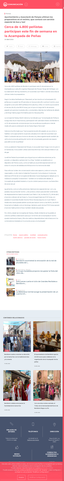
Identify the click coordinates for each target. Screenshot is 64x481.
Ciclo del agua (20, 259)
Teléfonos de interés (33, 440)
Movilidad (33, 235)
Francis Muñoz (42, 237)
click (15, 440)
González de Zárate (30, 237)
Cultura (19, 280)
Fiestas (8, 13)
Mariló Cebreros (17, 237)
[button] (9, 46)
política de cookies (47, 468)
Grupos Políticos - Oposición (23, 269)
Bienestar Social (21, 290)
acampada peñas (43, 235)
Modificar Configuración (37, 477)
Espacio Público (23, 235)
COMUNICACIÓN (16, 4)
